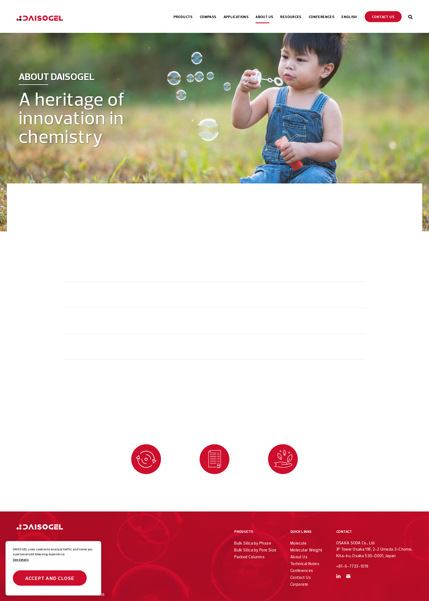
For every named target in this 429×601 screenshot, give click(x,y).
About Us (299, 556)
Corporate (299, 584)
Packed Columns (249, 556)
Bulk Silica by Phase (252, 543)
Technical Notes (305, 563)
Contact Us (300, 577)
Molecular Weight (306, 550)
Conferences (301, 570)
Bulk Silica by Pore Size (255, 550)
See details (21, 560)
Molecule (298, 543)
